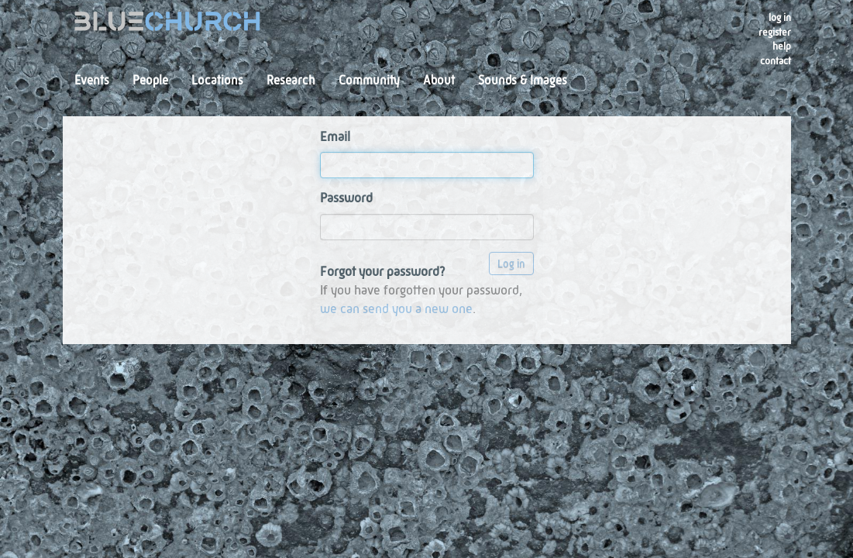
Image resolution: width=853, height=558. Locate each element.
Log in (780, 18)
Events (91, 81)
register (774, 33)
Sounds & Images (522, 81)
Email (335, 137)
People (150, 81)
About (439, 81)
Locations (217, 81)
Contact (775, 62)
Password (346, 198)
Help (781, 47)
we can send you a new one (396, 309)
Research (291, 81)
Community (369, 81)
